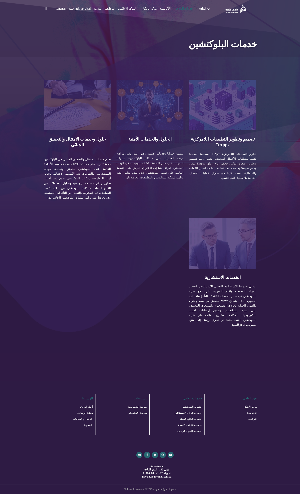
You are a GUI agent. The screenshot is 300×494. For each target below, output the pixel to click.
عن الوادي (203, 8)
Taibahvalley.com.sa (134, 489)
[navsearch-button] (46, 8)
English (61, 8)
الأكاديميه (164, 8)
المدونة (98, 8)
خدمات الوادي (183, 8)
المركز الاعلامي (127, 8)
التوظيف (110, 8)
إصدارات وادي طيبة (79, 8)
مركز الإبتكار (148, 8)
